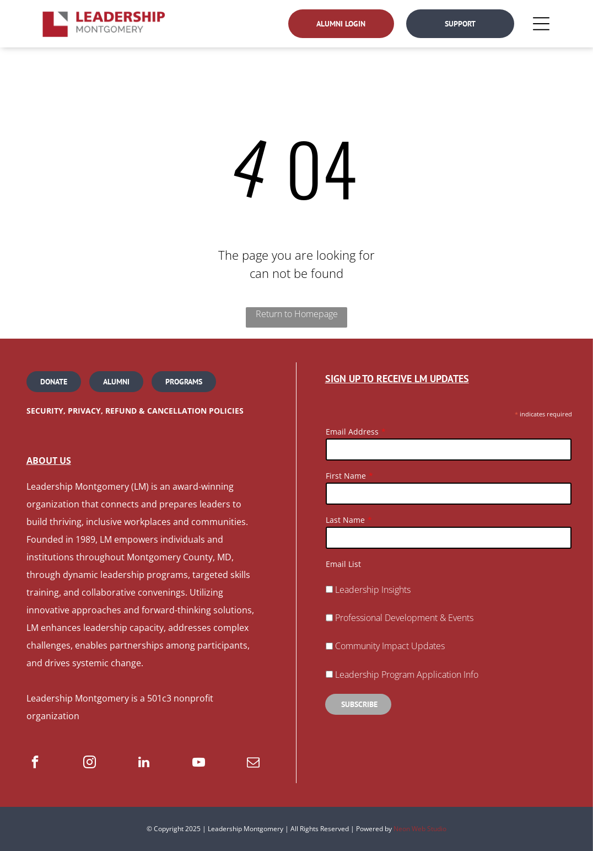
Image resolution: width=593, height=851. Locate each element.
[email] (253, 763)
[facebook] (35, 763)
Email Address (352, 431)
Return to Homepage (297, 314)
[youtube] (198, 763)
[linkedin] (144, 763)
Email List (343, 564)
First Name (346, 475)
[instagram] (89, 763)
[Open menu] (541, 23)
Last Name (345, 520)
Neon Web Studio (419, 828)
